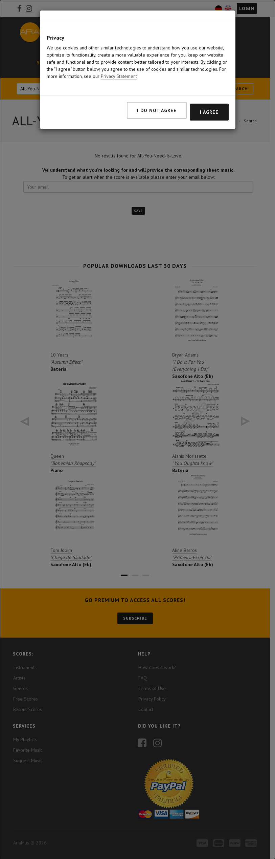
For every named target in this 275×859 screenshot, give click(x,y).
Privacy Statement (119, 76)
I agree (209, 112)
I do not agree (157, 110)
